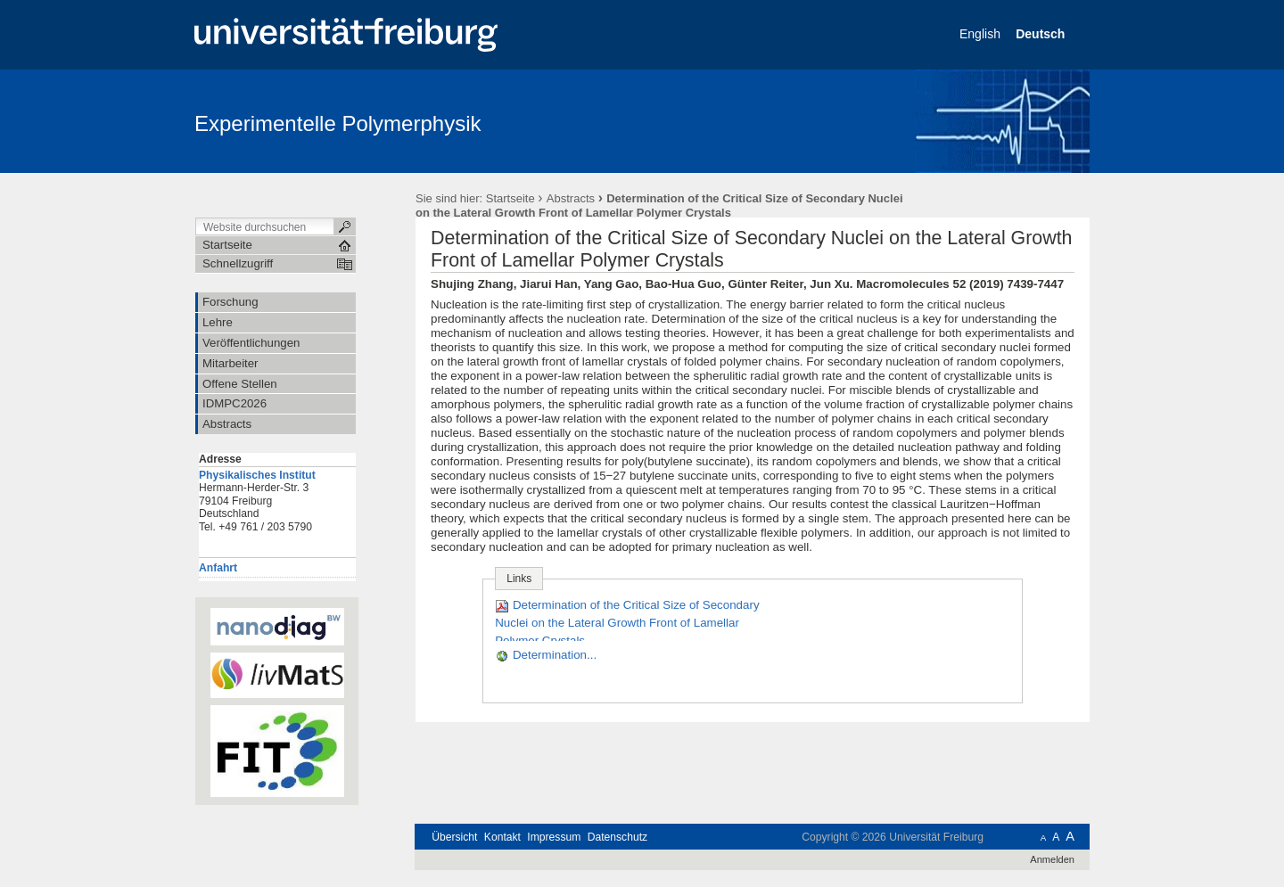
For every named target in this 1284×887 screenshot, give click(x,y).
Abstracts (571, 198)
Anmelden (1052, 859)
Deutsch (1042, 34)
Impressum (553, 837)
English (981, 34)
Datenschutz (617, 837)
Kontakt (502, 837)
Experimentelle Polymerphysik (337, 123)
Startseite (510, 198)
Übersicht (454, 837)
